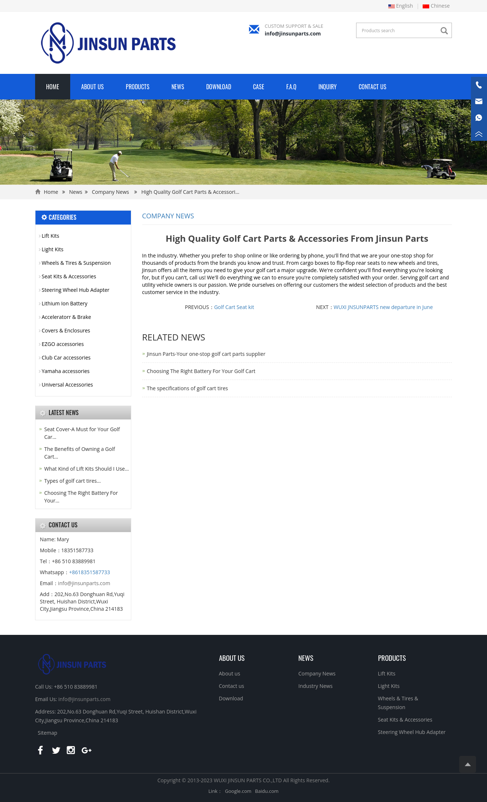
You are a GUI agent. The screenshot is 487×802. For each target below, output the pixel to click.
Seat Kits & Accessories (69, 276)
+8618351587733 (89, 572)
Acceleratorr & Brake (66, 316)
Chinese (436, 5)
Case (258, 86)
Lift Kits (50, 235)
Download (218, 86)
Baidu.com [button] (267, 791)
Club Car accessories (66, 357)
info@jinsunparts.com (293, 33)
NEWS (305, 657)
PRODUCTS (392, 657)
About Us (92, 86)
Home (52, 86)
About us (232, 657)
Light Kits (52, 249)
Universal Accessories (67, 384)
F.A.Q (291, 86)
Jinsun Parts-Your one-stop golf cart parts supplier (206, 353)
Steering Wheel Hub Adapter (75, 289)
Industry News (315, 685)
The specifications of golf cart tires (187, 388)
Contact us (231, 685)
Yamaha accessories (66, 371)
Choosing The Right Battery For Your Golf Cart (201, 371)
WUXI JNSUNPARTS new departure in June (383, 307)
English (400, 5)
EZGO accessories (63, 343)
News (177, 86)
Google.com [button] (238, 791)
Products (138, 86)
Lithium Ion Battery (64, 303)
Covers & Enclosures (66, 330)
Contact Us (372, 86)
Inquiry (327, 86)
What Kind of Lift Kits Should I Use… (86, 468)
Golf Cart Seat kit (234, 307)
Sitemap (47, 732)
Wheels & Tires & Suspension (76, 262)
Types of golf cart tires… (72, 480)
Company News (110, 191)
